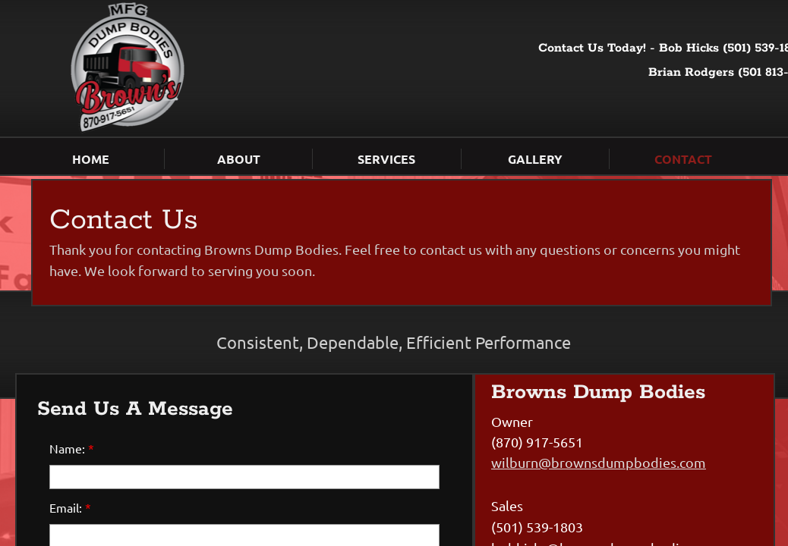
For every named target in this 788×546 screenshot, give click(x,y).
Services (386, 159)
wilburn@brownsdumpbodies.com (598, 462)
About (238, 159)
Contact (683, 159)
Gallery (535, 159)
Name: (71, 448)
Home (90, 159)
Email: (70, 507)
